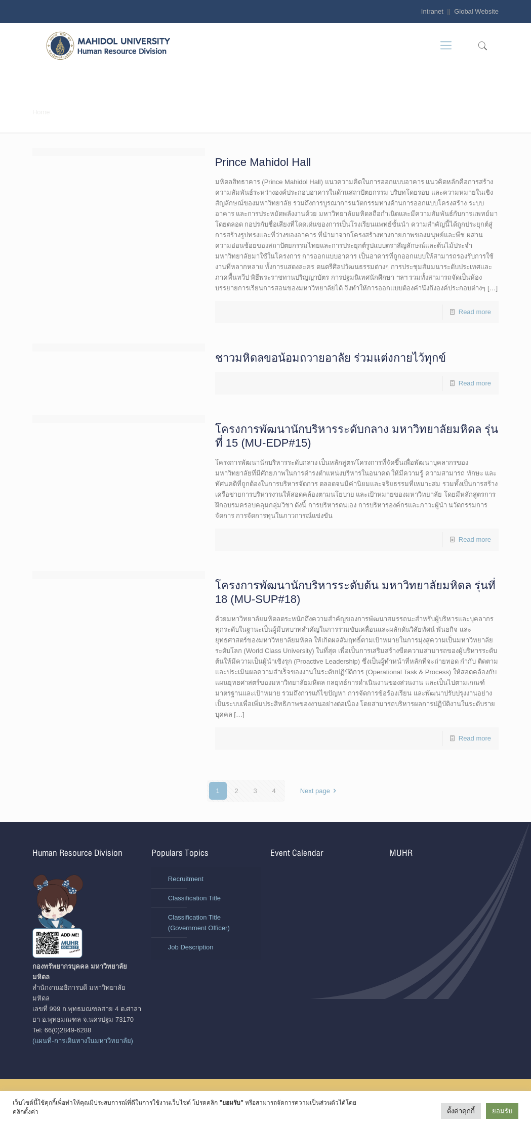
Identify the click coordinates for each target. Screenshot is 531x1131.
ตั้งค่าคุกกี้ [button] (461, 1111)
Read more (475, 312)
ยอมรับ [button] (502, 1111)
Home (41, 112)
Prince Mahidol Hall (263, 162)
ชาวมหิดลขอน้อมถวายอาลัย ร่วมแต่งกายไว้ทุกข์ (330, 358)
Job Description (191, 947)
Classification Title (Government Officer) (199, 923)
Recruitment (185, 879)
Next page (319, 791)
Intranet (432, 11)
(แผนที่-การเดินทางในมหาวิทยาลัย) (82, 1041)
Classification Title (194, 898)
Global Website (476, 11)
